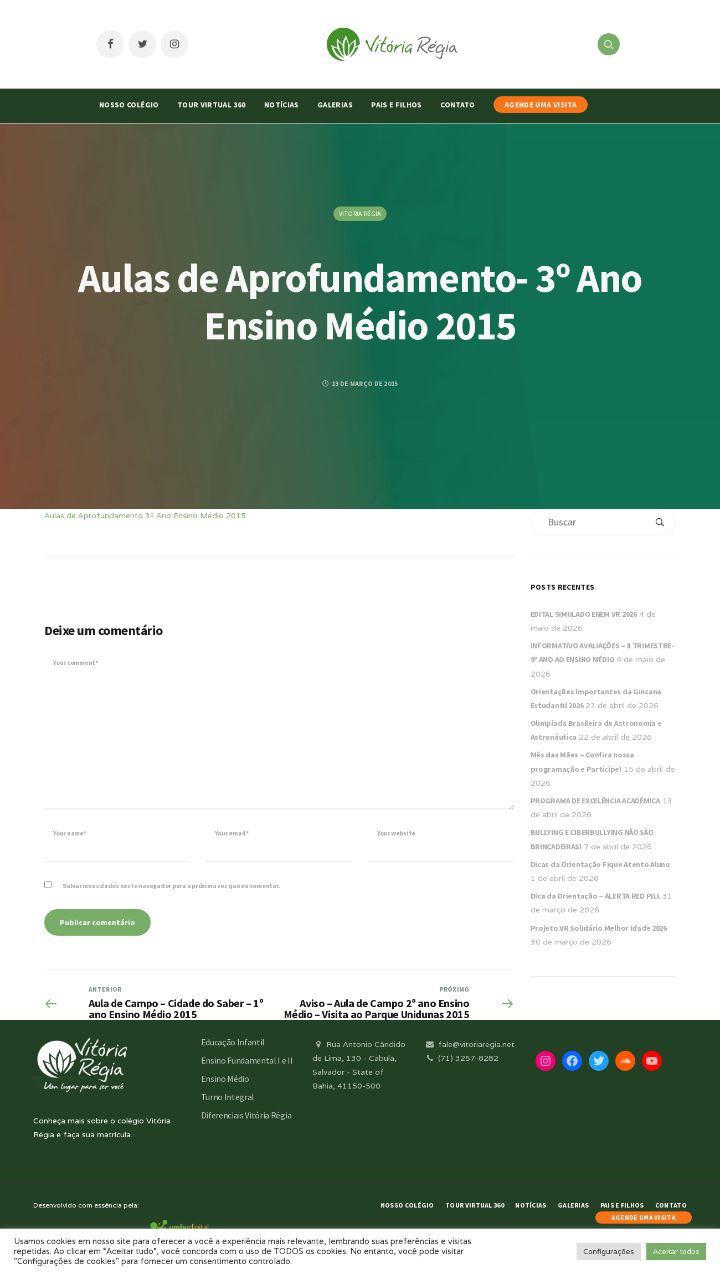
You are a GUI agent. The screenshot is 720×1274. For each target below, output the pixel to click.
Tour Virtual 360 (211, 105)
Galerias (335, 105)
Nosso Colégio (129, 105)
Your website (396, 833)
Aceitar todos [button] (676, 1251)
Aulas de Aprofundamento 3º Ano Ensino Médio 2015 (145, 515)
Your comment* (75, 662)
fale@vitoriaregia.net (469, 1044)
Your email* (231, 833)
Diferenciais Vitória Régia (246, 1115)
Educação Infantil (233, 1042)
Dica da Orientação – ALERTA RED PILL (596, 896)
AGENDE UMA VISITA (541, 105)
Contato (457, 105)
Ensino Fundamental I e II (247, 1060)
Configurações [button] (608, 1251)
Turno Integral (228, 1096)
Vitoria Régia (360, 213)
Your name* (69, 833)
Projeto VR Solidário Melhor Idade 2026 (599, 928)
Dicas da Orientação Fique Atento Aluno (600, 864)
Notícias (281, 105)
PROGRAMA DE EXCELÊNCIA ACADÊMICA (595, 801)
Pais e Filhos (396, 105)
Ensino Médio (225, 1078)
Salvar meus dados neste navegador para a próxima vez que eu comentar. (171, 885)
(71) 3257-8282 (461, 1058)
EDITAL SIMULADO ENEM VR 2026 (584, 614)
